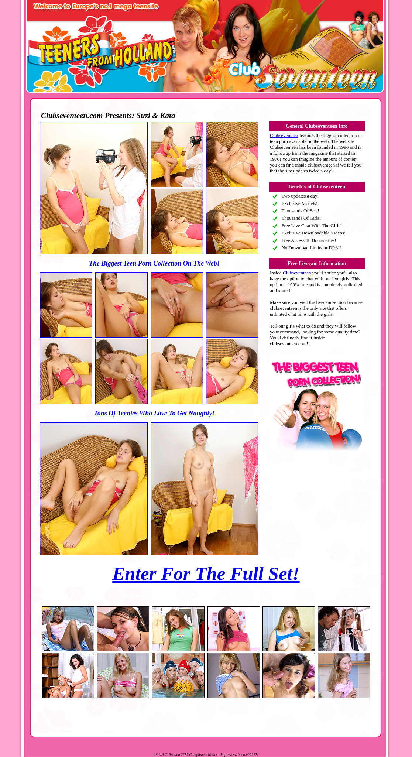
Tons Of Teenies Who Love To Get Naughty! (154, 413)
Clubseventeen (284, 135)
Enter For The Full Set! (205, 573)
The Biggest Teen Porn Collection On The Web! (154, 263)
